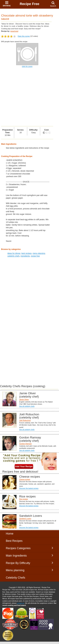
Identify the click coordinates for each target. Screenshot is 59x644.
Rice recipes (23, 499)
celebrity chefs (13, 256)
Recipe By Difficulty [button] (29, 563)
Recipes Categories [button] (29, 548)
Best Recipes (14, 540)
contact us (20, 603)
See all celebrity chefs (26, 406)
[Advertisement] (29, 97)
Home (9, 533)
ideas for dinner (13, 253)
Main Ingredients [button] (29, 555)
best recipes (26, 253)
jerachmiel (14, 31)
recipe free (35, 256)
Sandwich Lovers (25, 518)
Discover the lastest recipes (28, 488)
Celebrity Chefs (15, 577)
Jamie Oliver (24, 399)
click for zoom (27, 66)
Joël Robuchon (25, 420)
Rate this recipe (24, 36)
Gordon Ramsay (25, 444)
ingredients (25, 256)
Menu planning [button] (29, 570)
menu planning (39, 253)
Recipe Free (29, 4)
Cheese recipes (24, 479)
